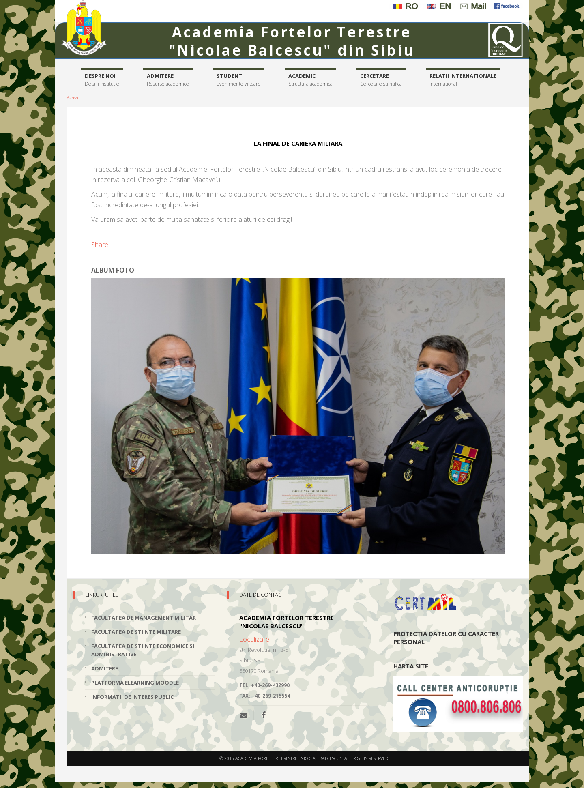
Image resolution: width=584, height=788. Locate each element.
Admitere (168, 80)
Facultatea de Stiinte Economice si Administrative (142, 650)
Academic (310, 80)
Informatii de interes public (132, 696)
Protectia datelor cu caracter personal (446, 637)
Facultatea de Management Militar (143, 617)
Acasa (72, 97)
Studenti (239, 80)
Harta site (410, 666)
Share (99, 244)
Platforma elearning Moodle (135, 682)
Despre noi (102, 80)
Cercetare (381, 80)
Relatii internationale (462, 80)
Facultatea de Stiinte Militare (136, 632)
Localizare (254, 639)
